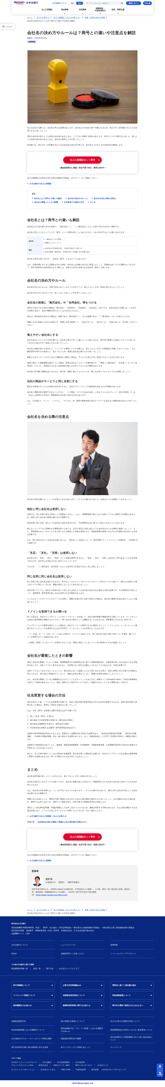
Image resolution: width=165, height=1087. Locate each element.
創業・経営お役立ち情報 (95, 18)
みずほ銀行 (47, 1063)
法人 (79, 3)
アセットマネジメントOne (22, 1066)
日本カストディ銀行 (61, 1066)
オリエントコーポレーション (23, 1070)
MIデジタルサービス (83, 1066)
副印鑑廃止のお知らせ (22, 1006)
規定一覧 (37, 969)
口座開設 (160, 1074)
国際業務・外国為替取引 (100, 9)
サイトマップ (115, 1048)
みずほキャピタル (48, 1070)
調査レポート (133, 3)
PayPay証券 (81, 1070)
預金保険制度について (121, 996)
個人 (72, 3)
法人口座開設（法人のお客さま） (67, 18)
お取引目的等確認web (72, 986)
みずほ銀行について (59, 3)
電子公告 (50, 969)
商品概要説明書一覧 (19, 969)
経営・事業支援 (118, 10)
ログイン (160, 1067)
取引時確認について (21, 986)
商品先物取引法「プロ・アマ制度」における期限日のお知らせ (82, 1030)
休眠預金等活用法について (74, 996)
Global (14, 954)
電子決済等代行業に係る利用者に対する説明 (29, 1048)
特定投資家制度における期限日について (27, 1030)
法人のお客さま (43, 18)
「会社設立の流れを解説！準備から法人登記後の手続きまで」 (62, 822)
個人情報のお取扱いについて (73, 1022)
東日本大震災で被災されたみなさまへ (127, 1006)
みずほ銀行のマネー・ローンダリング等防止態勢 (31, 1039)
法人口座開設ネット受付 (82, 160)
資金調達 (64, 10)
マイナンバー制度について (24, 996)
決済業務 (82, 10)
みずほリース (103, 1066)
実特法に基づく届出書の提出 (124, 986)
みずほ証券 (80, 1063)
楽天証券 (95, 1070)
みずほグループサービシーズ (114, 1070)
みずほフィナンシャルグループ (24, 1063)
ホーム (30, 18)
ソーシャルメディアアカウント (123, 954)
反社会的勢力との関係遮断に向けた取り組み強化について (131, 1039)
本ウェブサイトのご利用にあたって (75, 1048)
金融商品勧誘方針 (18, 1022)
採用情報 (114, 945)
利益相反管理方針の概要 (71, 1039)
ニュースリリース (68, 945)
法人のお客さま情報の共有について (125, 1022)
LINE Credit (65, 1070)
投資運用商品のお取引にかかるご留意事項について (131, 1030)
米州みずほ (43, 1066)
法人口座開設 (46, 10)
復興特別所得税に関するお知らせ (76, 1006)
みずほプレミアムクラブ (69, 969)
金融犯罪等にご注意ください (73, 954)
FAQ (146, 3)
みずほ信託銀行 (63, 1063)
